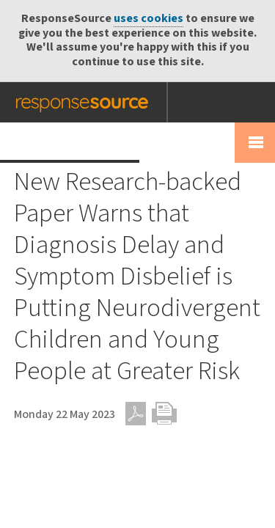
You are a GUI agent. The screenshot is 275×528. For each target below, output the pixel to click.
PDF (135, 413)
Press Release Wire (70, 142)
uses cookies (148, 18)
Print (164, 413)
